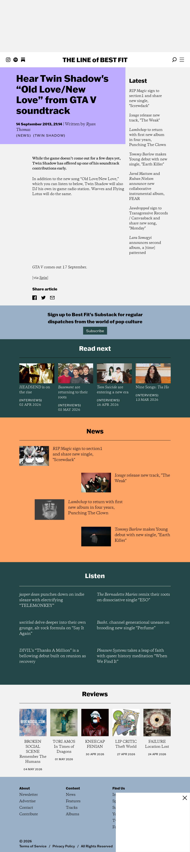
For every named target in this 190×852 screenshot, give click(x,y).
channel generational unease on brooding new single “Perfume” (133, 625)
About (24, 788)
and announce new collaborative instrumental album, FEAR (147, 186)
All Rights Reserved (97, 846)
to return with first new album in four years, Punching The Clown (147, 137)
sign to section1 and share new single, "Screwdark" (145, 98)
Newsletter (28, 794)
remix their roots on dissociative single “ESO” (133, 597)
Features (73, 801)
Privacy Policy (64, 846)
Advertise (27, 801)
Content (73, 788)
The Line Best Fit (95, 60)
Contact (26, 807)
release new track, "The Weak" (144, 118)
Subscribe (95, 330)
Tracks (72, 807)
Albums (72, 814)
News (24, 135)
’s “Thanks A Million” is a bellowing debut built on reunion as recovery (52, 656)
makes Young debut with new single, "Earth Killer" (148, 159)
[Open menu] (182, 60)
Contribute (28, 814)
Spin (43, 277)
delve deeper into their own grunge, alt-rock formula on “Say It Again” (52, 628)
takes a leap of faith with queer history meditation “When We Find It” (132, 656)
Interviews (30, 400)
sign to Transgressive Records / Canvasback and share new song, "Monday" (148, 218)
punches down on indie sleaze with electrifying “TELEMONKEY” (51, 600)
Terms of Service (33, 846)
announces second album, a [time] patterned (145, 245)
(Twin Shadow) (49, 135)
